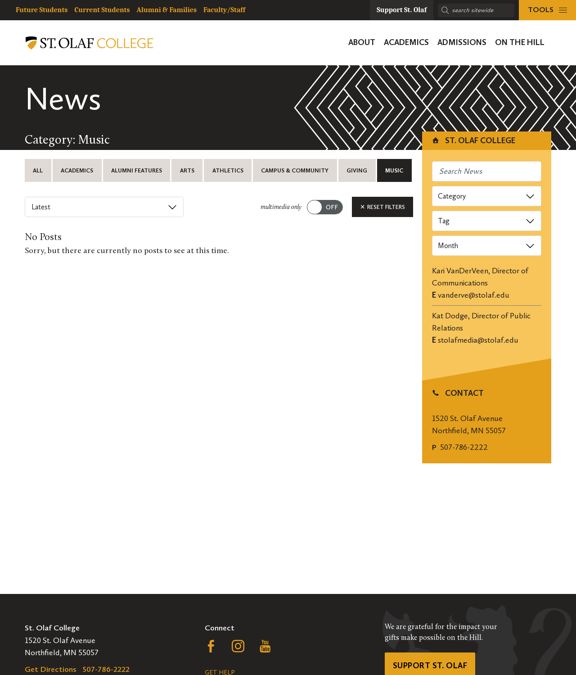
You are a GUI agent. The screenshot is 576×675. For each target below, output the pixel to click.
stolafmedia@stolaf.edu (478, 340)
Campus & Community (294, 170)
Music (394, 170)
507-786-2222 (464, 447)
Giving (356, 170)
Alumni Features (136, 170)
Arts (187, 170)
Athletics (227, 170)
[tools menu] (547, 10)
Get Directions (50, 669)
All (38, 170)
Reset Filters (382, 207)
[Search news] (487, 171)
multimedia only (281, 207)
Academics (77, 170)
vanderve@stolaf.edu (473, 295)
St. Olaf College (473, 140)
